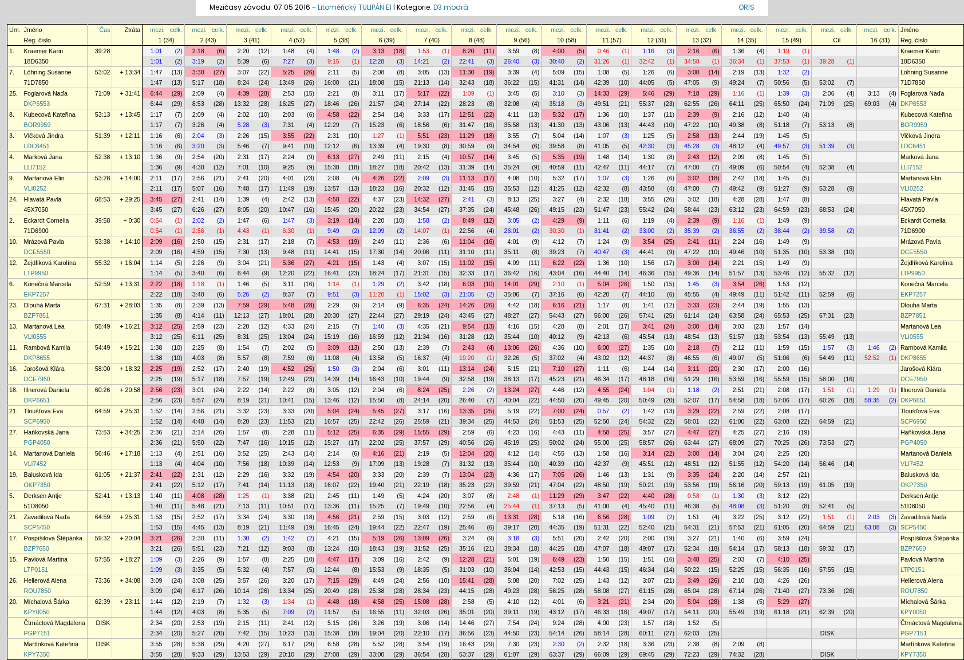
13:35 (467, 411)
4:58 (333, 114)
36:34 (737, 61)
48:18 (646, 379)
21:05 (467, 294)
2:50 (198, 241)
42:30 (646, 146)
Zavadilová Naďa (47, 516)
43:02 (602, 357)
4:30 (198, 167)
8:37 (288, 294)
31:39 (467, 167)
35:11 (512, 251)
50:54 (781, 167)
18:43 (377, 548)
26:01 (512, 230)
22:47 (421, 527)
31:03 (467, 569)
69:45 (646, 654)
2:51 (739, 389)
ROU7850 (37, 590)
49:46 (737, 251)
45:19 (512, 442)
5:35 (558, 156)
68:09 (737, 442)
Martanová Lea (44, 326)
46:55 (692, 357)
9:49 (333, 230)
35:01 (467, 611)
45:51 (646, 463)
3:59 (514, 51)
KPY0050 (37, 611)
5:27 (198, 633)
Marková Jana (43, 156)
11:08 (331, 357)
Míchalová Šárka (46, 601)
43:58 (646, 188)
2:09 (198, 93)
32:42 (646, 61)
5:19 (514, 411)
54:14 (737, 548)
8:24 (244, 82)
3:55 (288, 135)
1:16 (648, 51)
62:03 (692, 633)
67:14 (737, 590)
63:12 (737, 209)
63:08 (781, 421)
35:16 (467, 548)
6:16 (558, 305)
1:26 (648, 72)
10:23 (286, 633)
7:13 (244, 506)
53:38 (102, 241)
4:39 (244, 93)
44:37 (646, 357)
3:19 (198, 61)
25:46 (467, 527)
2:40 (244, 368)
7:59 (244, 305)
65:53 (781, 315)
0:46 (604, 51)
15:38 (331, 167)
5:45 (379, 411)
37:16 (556, 294)
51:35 (781, 251)
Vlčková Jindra (44, 135)
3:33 (423, 114)
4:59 (198, 251)
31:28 (467, 336)
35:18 (556, 103)
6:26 (198, 209)
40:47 (602, 251)
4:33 (288, 326)
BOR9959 (37, 124)
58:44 (692, 209)
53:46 (781, 273)
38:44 (781, 230)
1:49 (783, 220)
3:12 (157, 326)
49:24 (737, 82)
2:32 (604, 199)
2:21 (333, 93)
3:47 (604, 495)
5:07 (198, 188)
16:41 (331, 273)
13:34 (286, 590)
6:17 (198, 590)
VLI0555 (35, 336)
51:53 (556, 421)
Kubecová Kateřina (50, 114)
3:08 (198, 580)
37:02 (556, 357)
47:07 (602, 548)
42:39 (602, 82)
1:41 (648, 305)
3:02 (694, 178)
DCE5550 (37, 251)
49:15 (556, 209)
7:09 (288, 611)
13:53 (242, 654)
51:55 (737, 463)
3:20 (198, 146)
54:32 (646, 421)
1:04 (648, 389)
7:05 (558, 474)
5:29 (783, 601)
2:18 (198, 51)
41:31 (556, 82)
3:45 (514, 93)
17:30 (377, 251)
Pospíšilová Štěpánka (53, 538)
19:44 (421, 379)
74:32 (737, 654)
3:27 (558, 199)
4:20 (244, 644)
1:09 (469, 93)
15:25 (377, 506)
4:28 (739, 199)
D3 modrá (450, 7)
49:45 (602, 400)
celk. (176, 29)
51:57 (737, 273)
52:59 (102, 283)
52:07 (692, 400)
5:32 (558, 114)
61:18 (781, 611)
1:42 (648, 411)
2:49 (379, 156)
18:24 (377, 273)
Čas (104, 29)
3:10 (558, 93)
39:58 (556, 146)
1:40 (783, 114)
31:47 (467, 124)
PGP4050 (37, 442)
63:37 (556, 654)
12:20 (286, 273)
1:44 (648, 368)
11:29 (467, 135)
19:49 (421, 506)
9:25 (288, 167)
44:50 (556, 400)
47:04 (556, 484)
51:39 (102, 135)
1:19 (783, 51)
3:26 (198, 124)
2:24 (288, 156)
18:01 (286, 315)
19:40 (377, 484)
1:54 (244, 347)
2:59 (198, 326)
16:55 (377, 611)
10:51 (286, 506)
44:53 (512, 421)
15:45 (331, 209)
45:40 (646, 506)
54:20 (781, 463)
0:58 (694, 495)
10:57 (467, 156)
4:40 (648, 495)
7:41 (244, 484)
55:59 (781, 379)
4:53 (333, 241)
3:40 (198, 273)
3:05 (423, 72)
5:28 (244, 124)
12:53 (331, 463)
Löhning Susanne (48, 72)
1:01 (157, 51)
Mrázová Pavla (44, 241)
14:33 (602, 93)
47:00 (692, 167)
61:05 (102, 474)
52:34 (692, 548)
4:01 (288, 178)
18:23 (377, 188)
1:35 (157, 305)
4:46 (558, 389)
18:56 (421, 124)
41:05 (602, 146)
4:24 (423, 495)
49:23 (512, 590)
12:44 (331, 569)
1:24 (604, 241)
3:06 (423, 622)
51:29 (692, 379)
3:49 (694, 580)
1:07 (604, 135)
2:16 (694, 51)
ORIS (746, 7)
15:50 (377, 400)
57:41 (646, 315)
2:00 (783, 368)
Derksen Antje (43, 495)
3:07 (244, 72)
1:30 (648, 156)
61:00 (737, 421)
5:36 (288, 262)
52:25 (737, 569)
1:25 (648, 135)
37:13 (556, 506)
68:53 (102, 199)
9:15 (333, 61)
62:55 (692, 103)
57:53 (737, 527)
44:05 (646, 82)
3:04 (244, 262)
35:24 (512, 167)
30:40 (556, 61)
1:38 (157, 347)
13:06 (512, 347)
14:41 (331, 251)
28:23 (467, 103)
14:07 (421, 230)
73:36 (102, 580)
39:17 (512, 527)
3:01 (423, 368)
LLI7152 (35, 167)
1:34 (288, 601)
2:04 (198, 135)
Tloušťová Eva (44, 411)
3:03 (739, 326)
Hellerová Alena (45, 580)
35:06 (512, 294)
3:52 (244, 453)
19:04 (377, 633)
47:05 (692, 82)
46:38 (692, 506)
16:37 (421, 357)
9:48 (288, 251)
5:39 (244, 61)
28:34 (421, 590)
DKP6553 (37, 103)
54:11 (692, 611)
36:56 (467, 633)
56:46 (102, 453)
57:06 (781, 400)
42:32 (602, 188)
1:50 (648, 283)
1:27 (379, 135)
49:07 (737, 357)
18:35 (421, 569)
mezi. (157, 29)
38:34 (512, 548)
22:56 (467, 230)
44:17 (646, 167)
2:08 (379, 72)
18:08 (377, 82)
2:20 (244, 51)
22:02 (377, 442)
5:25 (288, 72)
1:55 (783, 305)
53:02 (102, 72)
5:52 (379, 644)
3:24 (469, 538)
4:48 (198, 421)
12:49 (286, 379)
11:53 (286, 421)
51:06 (781, 357)
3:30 (198, 72)
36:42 (512, 273)
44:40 (602, 273)
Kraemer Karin (44, 51)
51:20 (781, 506)
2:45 (333, 495)
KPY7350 (37, 654)
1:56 (648, 262)
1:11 (604, 220)
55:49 (102, 326)
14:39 (331, 379)
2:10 (558, 283)
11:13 (467, 178)
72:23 (692, 654)
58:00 (102, 368)
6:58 (333, 644)
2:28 (288, 432)
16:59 (377, 336)
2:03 (288, 114)
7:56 (244, 463)
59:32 (102, 538)
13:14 (467, 368)
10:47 (286, 209)
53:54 (781, 336)
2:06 (829, 93)
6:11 (198, 336)
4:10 (783, 559)
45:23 (556, 379)
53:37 (467, 654)
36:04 (512, 569)
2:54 (379, 114)
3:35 (694, 474)
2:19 (739, 72)
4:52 (288, 368)
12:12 (331, 146)
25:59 (421, 421)
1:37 (648, 114)
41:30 (556, 124)
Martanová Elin (44, 178)
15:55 (421, 432)
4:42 (514, 305)
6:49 (558, 559)
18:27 (377, 167)
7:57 (244, 379)
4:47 (694, 432)
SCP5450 (37, 527)
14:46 (467, 622)
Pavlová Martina (46, 559)
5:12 (333, 432)
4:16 (514, 326)
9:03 (288, 548)
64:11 (737, 103)
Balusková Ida (43, 474)
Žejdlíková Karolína (50, 262)
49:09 (737, 167)
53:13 (102, 114)
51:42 (781, 294)
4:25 (739, 432)
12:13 (242, 315)
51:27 (781, 188)
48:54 (692, 336)
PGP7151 (37, 633)
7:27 (288, 61)
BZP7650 (36, 548)
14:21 (421, 61)
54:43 (556, 315)
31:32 (467, 463)
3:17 (423, 411)
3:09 (333, 347)
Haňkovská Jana (46, 432)
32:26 (512, 357)
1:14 (157, 262)
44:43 (646, 124)
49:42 (737, 188)
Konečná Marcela (48, 283)
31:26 (602, 61)
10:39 (286, 463)
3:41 (648, 326)
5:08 (514, 580)
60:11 (646, 633)
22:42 (377, 421)
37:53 (781, 61)
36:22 (512, 82)
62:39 (102, 601)
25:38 (377, 590)
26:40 (512, 61)
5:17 (198, 82)
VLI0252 (35, 188)
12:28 (377, 61)
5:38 (198, 644)
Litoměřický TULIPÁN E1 (355, 7)
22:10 (421, 633)
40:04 (512, 400)
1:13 (157, 453)
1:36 (739, 51)
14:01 (512, 283)
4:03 (198, 357)
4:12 (558, 241)
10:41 (286, 400)
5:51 (423, 135)
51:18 (781, 124)
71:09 (102, 93)
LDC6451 (37, 146)
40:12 (556, 336)
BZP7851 (36, 315)
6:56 (604, 516)
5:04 (558, 135)
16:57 (331, 421)
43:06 (602, 124)
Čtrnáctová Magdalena (54, 622)
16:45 (331, 527)
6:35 (423, 305)
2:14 (379, 305)
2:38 (694, 644)
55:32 (102, 262)
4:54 (333, 474)
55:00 (602, 442)
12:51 (467, 114)
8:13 (514, 199)
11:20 (377, 294)
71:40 (781, 590)
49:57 (781, 146)
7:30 (244, 251)
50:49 (646, 400)
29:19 (421, 315)
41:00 (602, 506)
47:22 (692, 124)
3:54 (648, 241)
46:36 (646, 273)
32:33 (467, 273)
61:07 (512, 654)
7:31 (288, 124)
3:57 (648, 432)
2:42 (739, 178)
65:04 (692, 590)
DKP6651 (37, 400)
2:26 (244, 135)
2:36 (423, 241)
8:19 (244, 400)
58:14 (602, 633)
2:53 (288, 93)
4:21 (333, 262)
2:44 (739, 135)
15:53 (377, 569)
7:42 (244, 633)
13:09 (421, 538)
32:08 (512, 103)
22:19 (421, 484)
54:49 (102, 347)
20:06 (421, 251)
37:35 (467, 209)
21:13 (421, 82)
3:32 (244, 411)
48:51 (692, 463)
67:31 (102, 305)
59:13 (781, 484)
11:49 (286, 188)
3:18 (514, 538)
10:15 (286, 442)
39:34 (467, 421)
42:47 (602, 167)
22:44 (377, 315)
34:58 (692, 61)
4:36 (558, 347)
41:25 (556, 188)
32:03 (421, 611)
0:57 (604, 411)
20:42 (421, 167)
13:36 (331, 506)
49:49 (737, 294)
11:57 (331, 611)
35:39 (692, 230)
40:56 (467, 442)
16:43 (377, 379)
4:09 (514, 262)
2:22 (157, 283)
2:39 (694, 114)
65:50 (781, 103)
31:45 (467, 188)
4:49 (379, 580)
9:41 (288, 146)
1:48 (288, 51)
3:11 (379, 93)
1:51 (829, 389)
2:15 (423, 156)
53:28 (102, 178)
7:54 (514, 622)
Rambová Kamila (47, 347)
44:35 (556, 527)
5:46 (648, 93)
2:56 (198, 178)
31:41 (602, 230)
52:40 (646, 527)
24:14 (421, 400)
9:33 (198, 654)
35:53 (512, 188)
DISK (103, 622)
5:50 (198, 442)
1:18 (198, 283)
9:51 (333, 294)
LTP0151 (36, 569)
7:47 (244, 442)
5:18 (558, 516)
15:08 (421, 601)
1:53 (423, 51)
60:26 (102, 389)
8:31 (244, 336)
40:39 (556, 463)
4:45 (198, 527)
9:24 (558, 622)
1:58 (423, 220)
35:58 (512, 124)
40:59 (556, 167)
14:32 (421, 199)
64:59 (781, 209)
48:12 (737, 146)
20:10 (286, 654)
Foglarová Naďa (46, 93)
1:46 (244, 283)
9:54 (469, 326)
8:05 (244, 209)
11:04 (467, 241)
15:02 (421, 294)
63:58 (737, 315)
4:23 (514, 432)
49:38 (737, 124)
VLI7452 (35, 463)
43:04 (556, 273)
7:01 (244, 167)
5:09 (558, 72)
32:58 (467, 379)
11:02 (467, 262)
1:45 (783, 135)
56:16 (737, 484)
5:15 (514, 368)
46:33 (602, 611)
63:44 (692, 442)
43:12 (556, 611)
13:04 (286, 336)
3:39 (514, 72)
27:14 (421, 103)
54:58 (737, 400)
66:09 (602, 654)
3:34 (244, 516)
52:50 (602, 421)
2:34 (648, 601)
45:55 (692, 294)
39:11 (512, 611)
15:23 (377, 124)
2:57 (783, 474)
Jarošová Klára (44, 368)
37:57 (421, 442)
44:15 (467, 590)
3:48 (694, 559)
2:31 (333, 135)
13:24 (512, 389)
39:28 (102, 51)
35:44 (512, 336)
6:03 (469, 283)
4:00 (558, 51)
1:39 (783, 93)
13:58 (377, 357)
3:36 (648, 644)
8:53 (198, 103)
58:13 (781, 548)
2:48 (514, 495)
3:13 (379, 51)
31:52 (421, 548)
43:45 (467, 315)
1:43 (379, 262)
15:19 (331, 336)
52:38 (102, 156)
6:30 (288, 230)
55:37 (646, 103)
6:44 (157, 93)
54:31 (692, 527)
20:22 (377, 209)
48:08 (737, 506)
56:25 (556, 590)
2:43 (694, 156)
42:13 (602, 336)
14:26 (467, 305)
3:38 (288, 495)
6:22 (558, 262)
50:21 (646, 484)
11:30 (467, 72)
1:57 (783, 326)
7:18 (694, 93)
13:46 (331, 400)
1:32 (783, 72)
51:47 (602, 209)
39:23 (556, 251)
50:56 (781, 82)
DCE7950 (37, 379)
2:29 (333, 305)
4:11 (514, 114)
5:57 (244, 357)
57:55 (102, 559)
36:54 (421, 654)
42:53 (556, 569)
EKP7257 (37, 294)
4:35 (423, 326)
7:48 (244, 188)
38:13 (512, 379)
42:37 (602, 463)
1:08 (604, 72)
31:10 (467, 251)
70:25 (781, 442)
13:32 (242, 103)
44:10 (646, 294)
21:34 (421, 336)
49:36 (692, 273)
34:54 (512, 146)
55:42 (646, 209)
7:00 (558, 411)
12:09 (377, 230)
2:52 (198, 368)
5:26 (244, 294)
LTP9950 (36, 273)
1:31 (648, 474)
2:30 (739, 368)
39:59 (512, 484)
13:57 (331, 188)
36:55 (737, 230)
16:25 (286, 103)
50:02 (556, 442)
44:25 (556, 548)
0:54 (157, 220)
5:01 (514, 559)
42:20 (602, 294)
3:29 (694, 411)
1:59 (783, 347)
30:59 (467, 146)
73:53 (102, 432)
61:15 (646, 590)
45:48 (512, 209)
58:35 (872, 400)
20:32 (421, 188)
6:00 (604, 347)
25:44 (512, 506)
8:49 (469, 220)
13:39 (377, 146)
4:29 (558, 220)
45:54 (646, 336)
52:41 (102, 495)
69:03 (872, 103)
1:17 (157, 114)
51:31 (602, 527)
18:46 (331, 103)
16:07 (331, 484)
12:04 (467, 453)
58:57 (646, 442)
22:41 (467, 61)
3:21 (157, 538)
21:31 (421, 273)
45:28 (692, 146)
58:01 (692, 421)
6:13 (333, 156)
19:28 (421, 463)
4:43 (244, 230)
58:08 (602, 590)
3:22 (739, 516)
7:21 (244, 548)
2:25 (198, 347)
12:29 (331, 124)
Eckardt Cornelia (46, 220)
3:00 (694, 72)
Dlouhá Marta (42, 305)
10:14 (242, 590)
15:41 (467, 580)
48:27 (512, 315)
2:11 (333, 72)
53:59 (737, 379)
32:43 (467, 82)
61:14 (692, 315)
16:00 (331, 82)
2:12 (739, 347)
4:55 (604, 389)
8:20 (469, 51)
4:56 (333, 516)
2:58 (694, 135)
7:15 (333, 580)
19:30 (421, 146)
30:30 (556, 230)
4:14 (198, 315)
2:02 (244, 114)
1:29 (379, 283)
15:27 (331, 442)
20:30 (331, 315)
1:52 (157, 411)
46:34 (602, 379)
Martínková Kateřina (51, 644)
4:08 (514, 178)
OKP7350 (37, 484)
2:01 (604, 326)
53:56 (692, 484)
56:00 (602, 315)
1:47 (157, 72)
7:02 (558, 580)
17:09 (377, 463)
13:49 (286, 82)
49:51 (602, 103)
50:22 (692, 569)
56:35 (781, 569)
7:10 (558, 368)
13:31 (512, 516)
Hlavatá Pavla (43, 199)
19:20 (467, 357)
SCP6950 (37, 421)
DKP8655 (37, 357)
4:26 (379, 178)
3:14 (198, 432)
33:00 (646, 230)
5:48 (288, 305)
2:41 (244, 178)
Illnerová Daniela (46, 389)
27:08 (331, 654)
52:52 (872, 357)
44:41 (646, 251)
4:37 (379, 199)
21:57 (377, 103)
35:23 (467, 484)
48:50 (602, 484)
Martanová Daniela (49, 453)
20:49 (331, 590)
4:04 (198, 463)
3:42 (423, 283)
